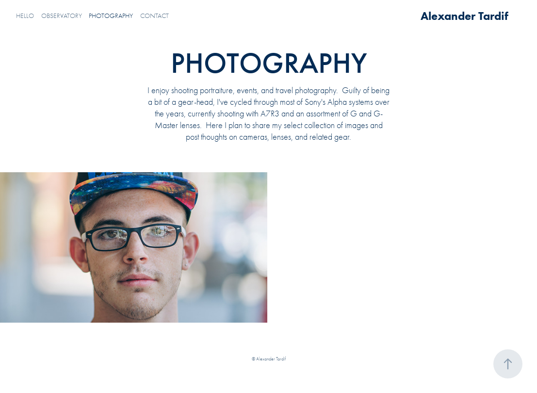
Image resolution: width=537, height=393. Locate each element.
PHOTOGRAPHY (111, 16)
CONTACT (154, 16)
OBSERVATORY (61, 16)
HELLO (25, 16)
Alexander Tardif (464, 16)
